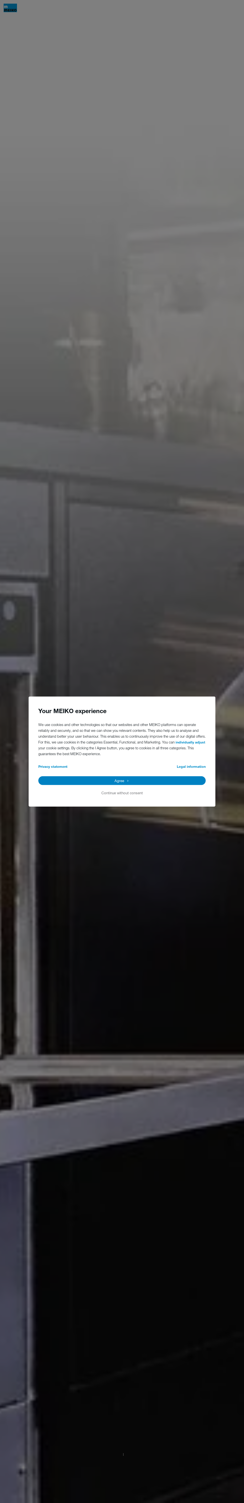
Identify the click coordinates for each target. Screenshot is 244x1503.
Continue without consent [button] (122, 792)
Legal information (191, 766)
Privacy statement (52, 766)
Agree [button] (119, 780)
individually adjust (190, 742)
